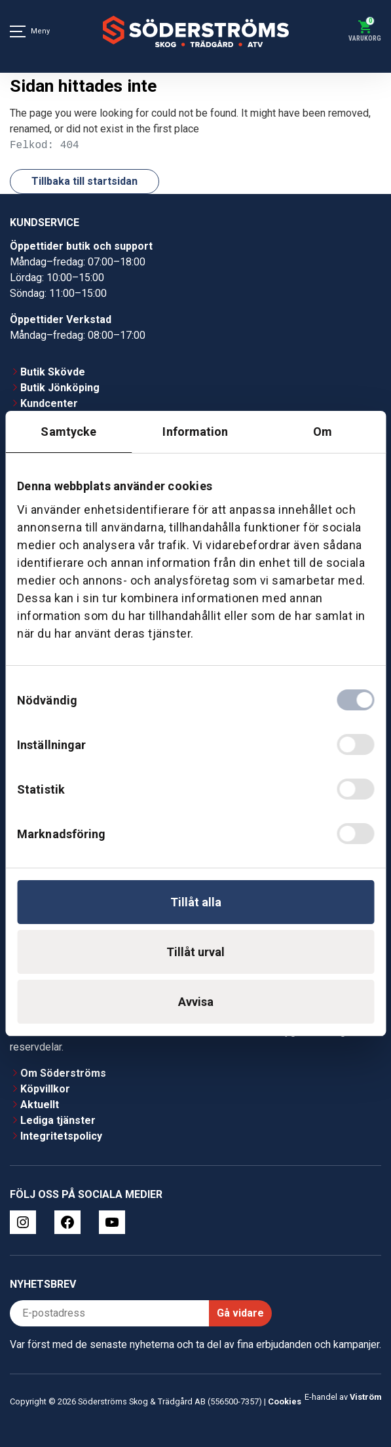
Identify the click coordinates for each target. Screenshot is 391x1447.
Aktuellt (39, 1104)
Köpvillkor (45, 1089)
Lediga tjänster (58, 1120)
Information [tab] (195, 431)
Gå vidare (240, 1313)
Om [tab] (322, 431)
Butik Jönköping (60, 387)
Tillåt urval (195, 952)
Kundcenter (49, 403)
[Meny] (18, 31)
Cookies (284, 1401)
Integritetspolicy (61, 1136)
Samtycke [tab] (68, 431)
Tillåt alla (195, 902)
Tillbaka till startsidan (84, 181)
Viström (365, 1397)
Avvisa (196, 1002)
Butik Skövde (52, 372)
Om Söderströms (63, 1073)
